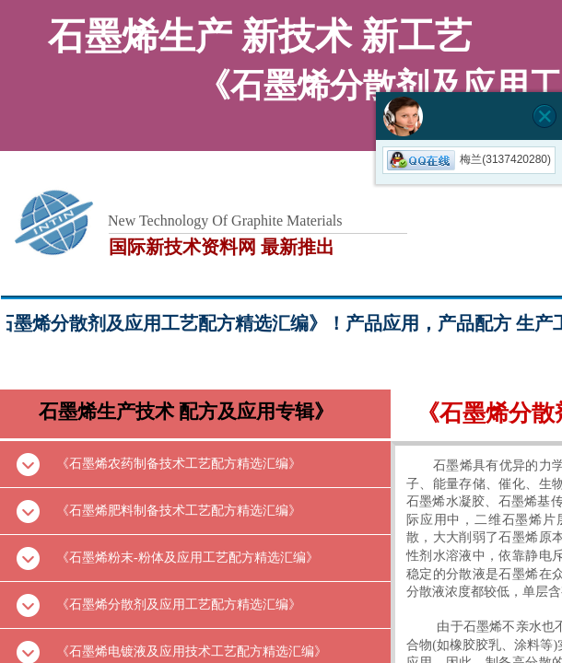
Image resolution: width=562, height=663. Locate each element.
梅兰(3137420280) (469, 159)
